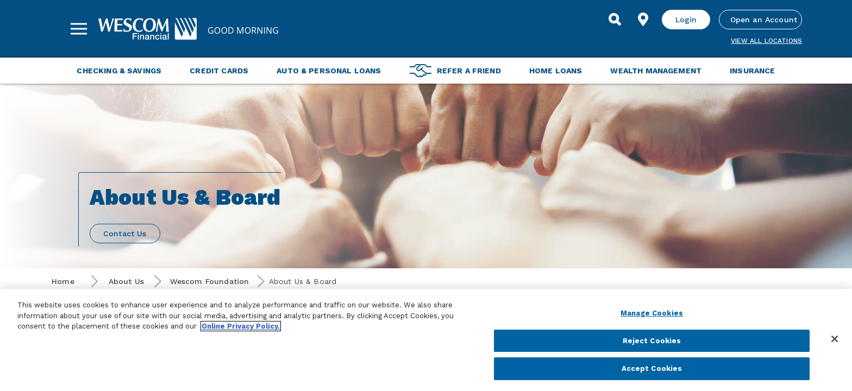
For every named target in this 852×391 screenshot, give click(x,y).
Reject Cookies (652, 341)
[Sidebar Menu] (78, 28)
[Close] (835, 339)
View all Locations (766, 41)
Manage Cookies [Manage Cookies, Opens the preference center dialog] (652, 313)
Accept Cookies (652, 368)
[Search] (615, 19)
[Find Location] (643, 19)
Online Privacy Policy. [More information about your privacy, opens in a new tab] (241, 326)
